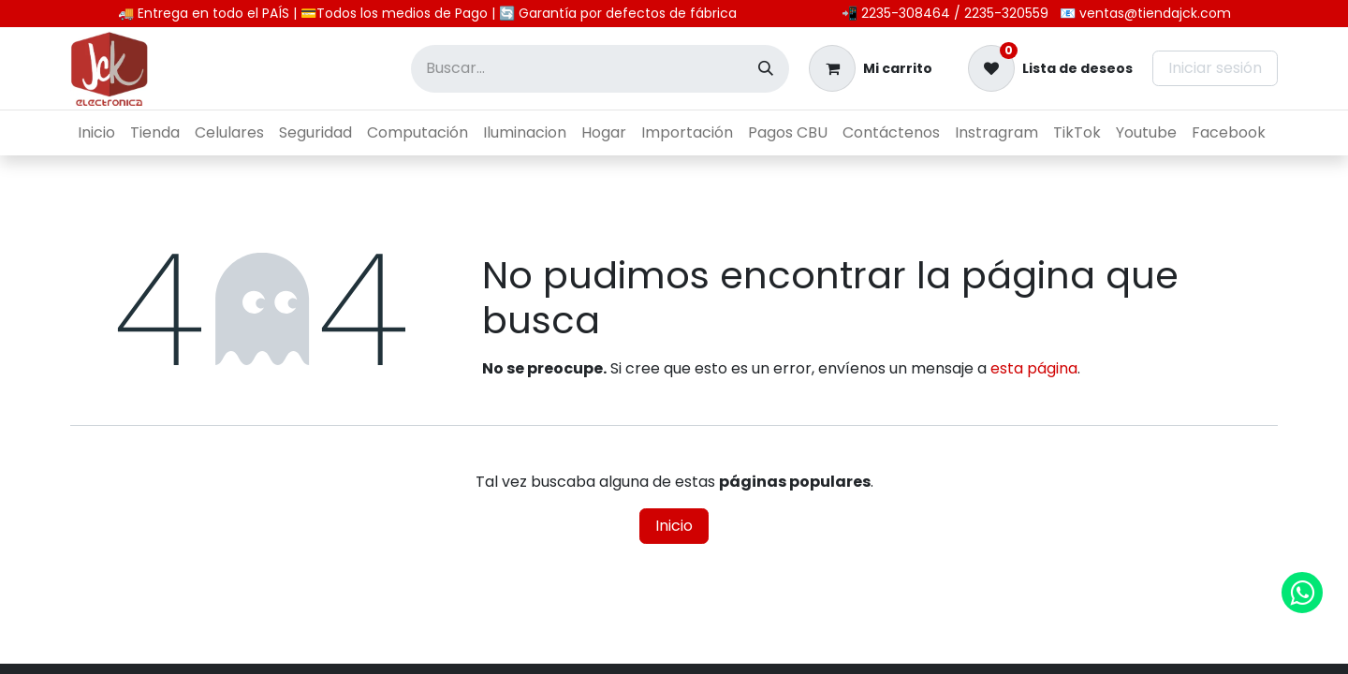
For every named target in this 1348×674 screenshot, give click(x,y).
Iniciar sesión (1215, 68)
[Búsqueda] (765, 69)
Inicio (674, 525)
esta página (1033, 368)
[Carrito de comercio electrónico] (870, 68)
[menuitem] (96, 133)
